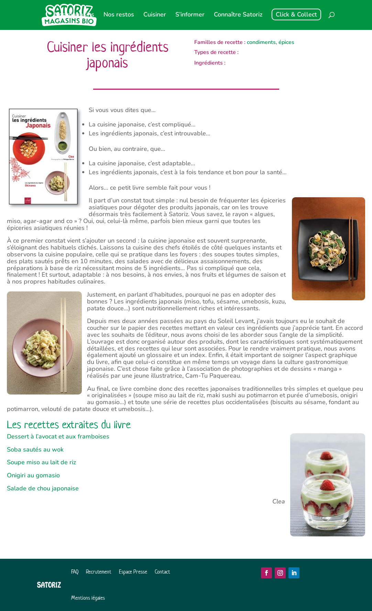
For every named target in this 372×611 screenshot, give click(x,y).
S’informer (190, 15)
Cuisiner (154, 15)
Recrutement (98, 571)
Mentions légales (88, 597)
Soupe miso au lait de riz (41, 462)
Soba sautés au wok (35, 449)
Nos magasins (74, 15)
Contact (162, 571)
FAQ (74, 571)
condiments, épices (270, 42)
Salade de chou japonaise (43, 488)
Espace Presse (133, 571)
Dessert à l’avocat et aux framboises (58, 436)
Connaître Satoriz (238, 15)
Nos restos (118, 15)
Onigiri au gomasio (33, 475)
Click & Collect (296, 14)
